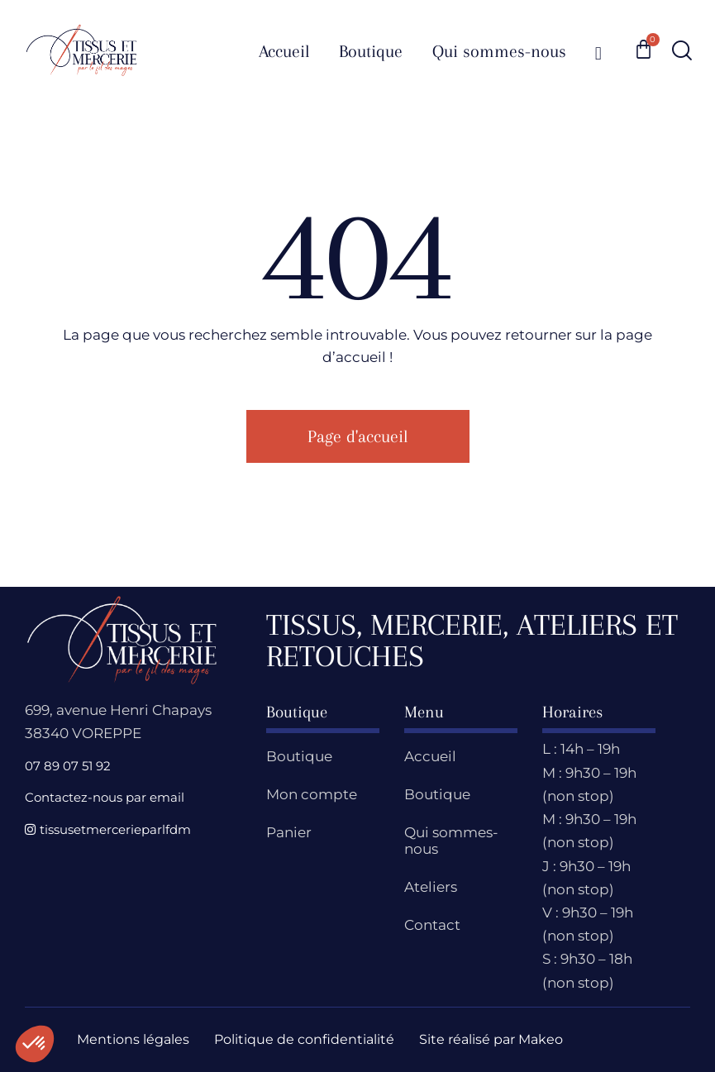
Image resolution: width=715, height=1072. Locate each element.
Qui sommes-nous (451, 840)
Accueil (430, 756)
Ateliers (430, 887)
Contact (432, 925)
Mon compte (311, 794)
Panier (289, 832)
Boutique (299, 756)
